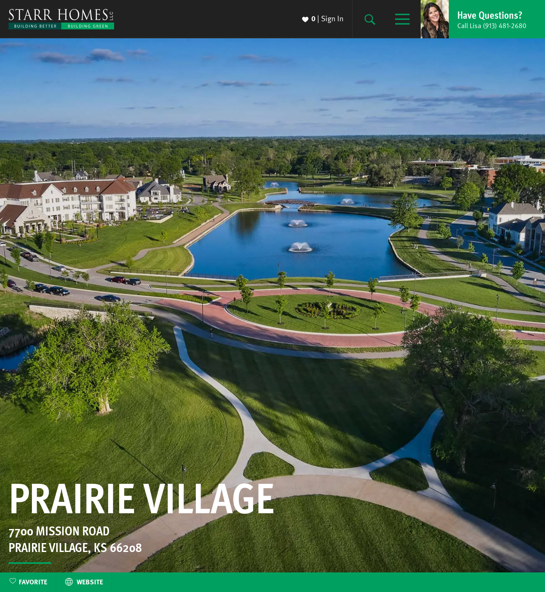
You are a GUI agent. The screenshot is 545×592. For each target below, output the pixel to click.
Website (84, 582)
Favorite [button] (33, 582)
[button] (483, 19)
